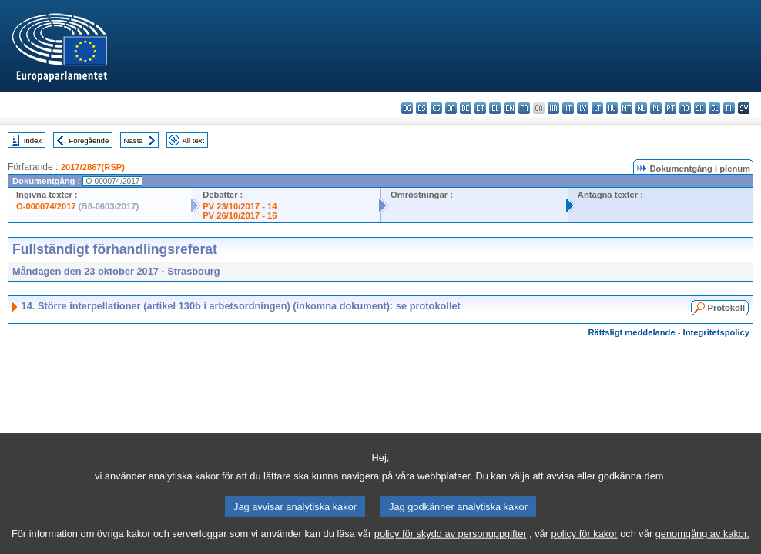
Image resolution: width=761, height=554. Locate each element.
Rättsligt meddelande (631, 332)
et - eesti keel (480, 108)
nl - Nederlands (641, 108)
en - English (509, 108)
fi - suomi (729, 108)
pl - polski (656, 108)
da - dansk (451, 108)
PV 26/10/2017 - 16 (240, 215)
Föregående (89, 140)
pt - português (670, 108)
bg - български (407, 108)
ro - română (685, 108)
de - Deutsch (465, 108)
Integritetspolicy (716, 332)
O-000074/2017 (46, 206)
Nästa (133, 140)
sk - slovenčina (700, 108)
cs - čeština (436, 108)
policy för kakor (584, 543)
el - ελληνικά (495, 108)
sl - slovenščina (714, 108)
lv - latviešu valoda (582, 108)
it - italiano (568, 108)
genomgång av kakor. (702, 543)
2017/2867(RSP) (93, 167)
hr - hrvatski (553, 108)
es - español (421, 108)
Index (33, 140)
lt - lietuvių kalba (597, 108)
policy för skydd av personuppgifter (450, 543)
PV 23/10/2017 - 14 (240, 206)
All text (193, 140)
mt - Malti (626, 108)
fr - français (524, 108)
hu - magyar (612, 108)
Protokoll (726, 307)
